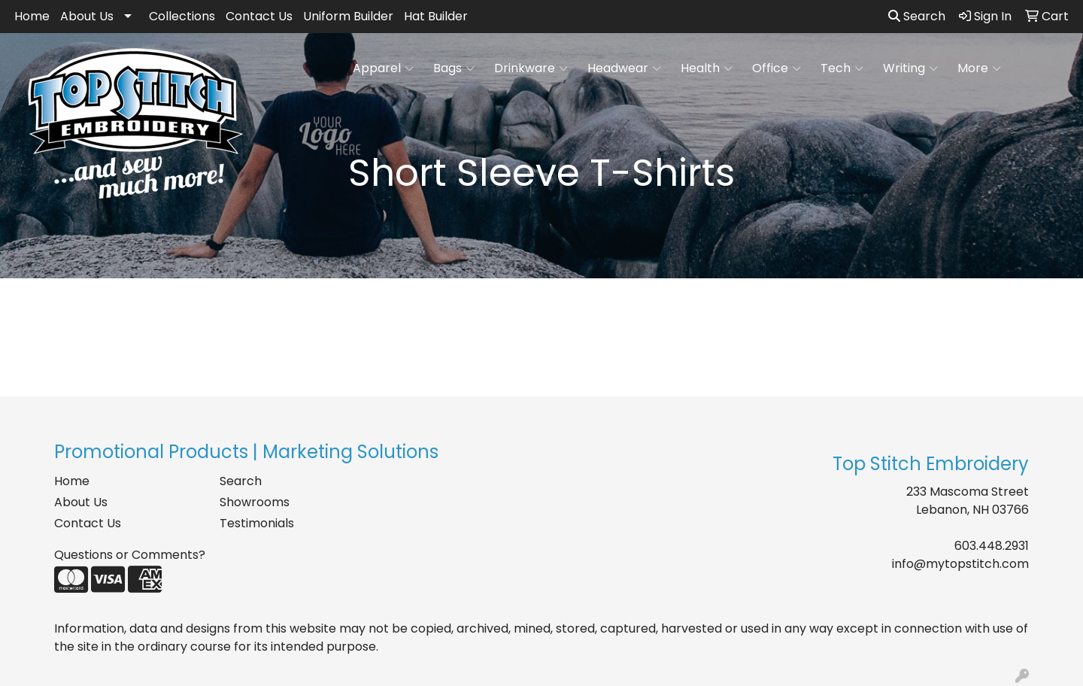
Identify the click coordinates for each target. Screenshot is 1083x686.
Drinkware (531, 68)
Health (707, 68)
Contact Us (259, 16)
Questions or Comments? (129, 554)
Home (32, 16)
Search (916, 16)
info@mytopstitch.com (960, 563)
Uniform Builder (348, 16)
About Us (87, 16)
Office (776, 68)
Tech (842, 68)
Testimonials (257, 523)
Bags (454, 68)
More (979, 68)
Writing (910, 68)
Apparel (383, 68)
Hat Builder (436, 16)
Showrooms (255, 502)
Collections (182, 16)
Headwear (624, 68)
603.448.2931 (991, 545)
